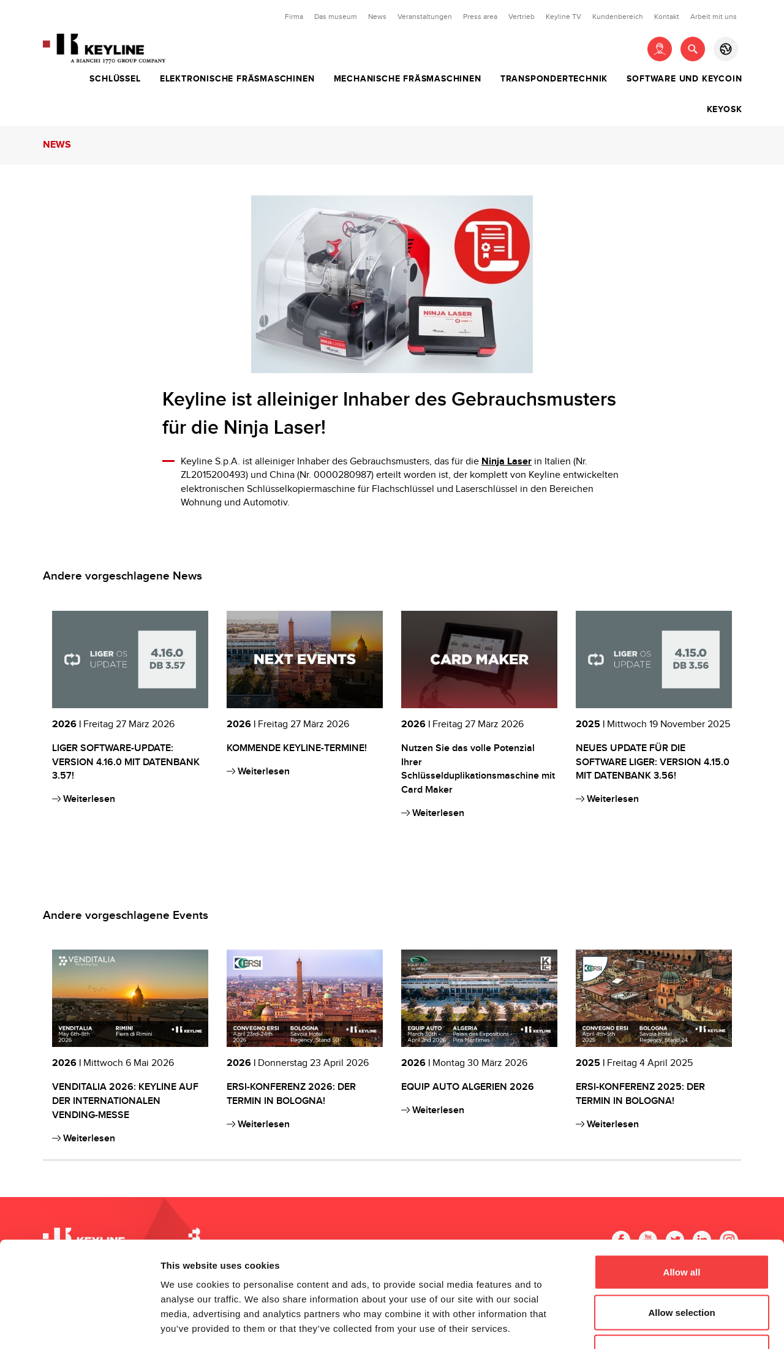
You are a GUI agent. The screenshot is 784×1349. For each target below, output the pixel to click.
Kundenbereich (617, 16)
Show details (642, 1325)
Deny (682, 1268)
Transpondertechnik (554, 79)
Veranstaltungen (425, 16)
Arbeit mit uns (713, 16)
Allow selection (681, 1228)
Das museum (335, 16)
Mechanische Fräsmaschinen (407, 79)
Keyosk (724, 110)
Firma (294, 16)
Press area (480, 16)
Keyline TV (563, 16)
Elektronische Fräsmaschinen (237, 79)
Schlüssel (114, 79)
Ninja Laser (506, 461)
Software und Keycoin (684, 79)
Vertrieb (521, 16)
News (377, 16)
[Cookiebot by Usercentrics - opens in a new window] (79, 1325)
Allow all (682, 1188)
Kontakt (666, 16)
